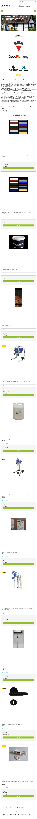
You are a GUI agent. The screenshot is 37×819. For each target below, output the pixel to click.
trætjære (7, 83)
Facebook (18, 811)
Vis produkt (18, 168)
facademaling (22, 85)
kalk (17, 83)
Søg (35, 1)
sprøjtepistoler (7, 86)
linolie (32, 82)
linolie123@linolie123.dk (26, 808)
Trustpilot (23, 94)
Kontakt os (18, 106)
